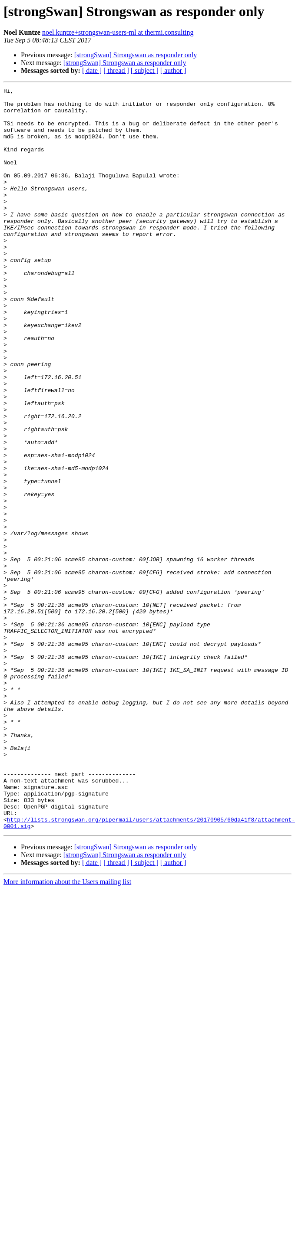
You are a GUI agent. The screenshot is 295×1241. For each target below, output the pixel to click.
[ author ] (173, 70)
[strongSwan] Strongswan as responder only (135, 55)
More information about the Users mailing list (67, 1030)
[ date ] (92, 70)
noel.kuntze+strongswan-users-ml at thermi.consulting (118, 32)
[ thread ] (116, 70)
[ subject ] (145, 70)
